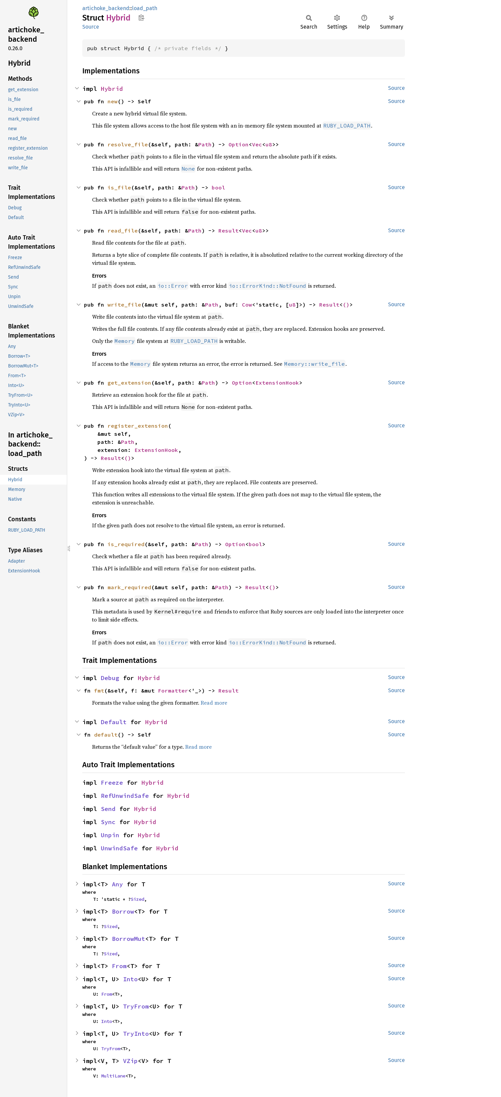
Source (90, 27)
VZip (130, 1061)
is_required (126, 544)
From (119, 966)
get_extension (129, 382)
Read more (214, 702)
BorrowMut (128, 939)
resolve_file (128, 144)
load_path (144, 8)
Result (228, 230)
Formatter (173, 690)
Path (205, 144)
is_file (119, 187)
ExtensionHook (277, 382)
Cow (247, 304)
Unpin (110, 835)
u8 (268, 144)
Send (108, 809)
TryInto (136, 1033)
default (106, 734)
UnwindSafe (119, 848)
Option (238, 144)
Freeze (112, 782)
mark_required (129, 587)
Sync (108, 822)
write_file (124, 304)
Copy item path (141, 17)
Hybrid (112, 89)
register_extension (138, 425)
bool (218, 187)
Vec (257, 144)
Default (114, 722)
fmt (99, 690)
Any (117, 884)
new (113, 101)
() (346, 304)
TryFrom (136, 1006)
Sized (137, 899)
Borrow (123, 911)
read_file (123, 230)
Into (130, 979)
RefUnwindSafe (125, 796)
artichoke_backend (105, 8)
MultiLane (113, 1076)
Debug (110, 678)
